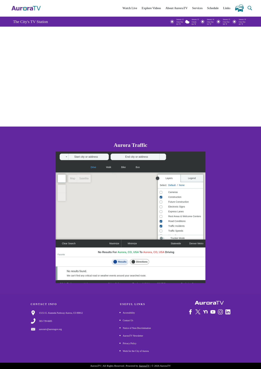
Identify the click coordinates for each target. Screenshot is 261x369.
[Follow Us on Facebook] (190, 313)
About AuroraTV (176, 8)
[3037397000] (45, 321)
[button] (249, 8)
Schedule (213, 8)
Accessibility (129, 313)
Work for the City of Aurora (136, 351)
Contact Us (128, 320)
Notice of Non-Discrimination (137, 328)
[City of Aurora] (209, 303)
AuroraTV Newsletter (133, 336)
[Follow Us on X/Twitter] (197, 313)
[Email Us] (50, 329)
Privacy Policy (129, 343)
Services (197, 8)
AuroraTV (144, 366)
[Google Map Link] (61, 313)
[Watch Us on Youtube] (212, 313)
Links (226, 8)
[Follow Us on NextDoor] (205, 314)
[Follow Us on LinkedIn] (227, 313)
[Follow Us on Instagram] (220, 313)
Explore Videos (151, 8)
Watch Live (129, 8)
